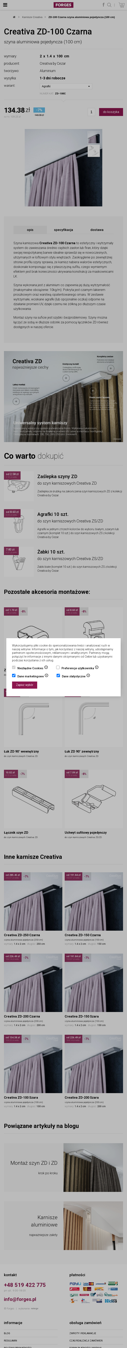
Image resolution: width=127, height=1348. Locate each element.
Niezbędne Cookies (32, 669)
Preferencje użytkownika (80, 669)
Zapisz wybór (24, 685)
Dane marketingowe (32, 677)
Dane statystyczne (76, 677)
